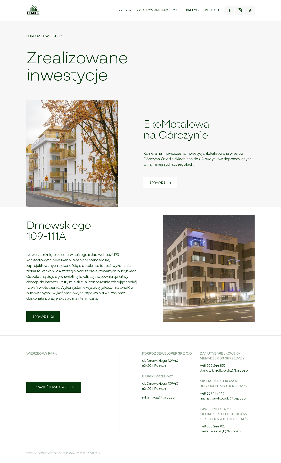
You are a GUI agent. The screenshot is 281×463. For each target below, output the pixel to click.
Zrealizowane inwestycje (158, 10)
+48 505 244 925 (212, 426)
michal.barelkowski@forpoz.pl (223, 398)
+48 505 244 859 (212, 366)
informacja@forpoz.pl (158, 398)
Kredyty (192, 10)
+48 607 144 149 (212, 394)
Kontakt (212, 10)
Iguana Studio (89, 453)
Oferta (125, 10)
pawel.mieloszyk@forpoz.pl (221, 431)
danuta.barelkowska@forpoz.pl (224, 371)
